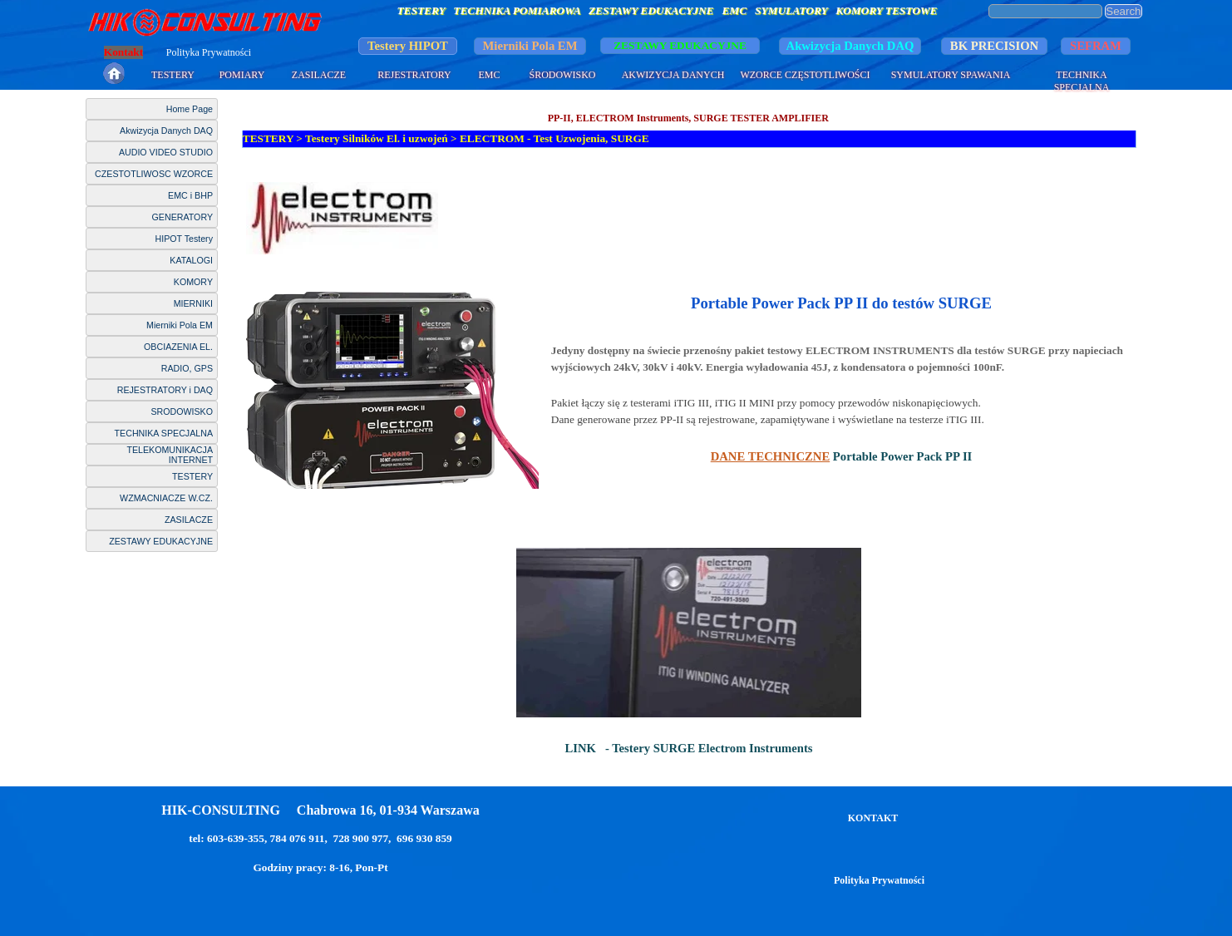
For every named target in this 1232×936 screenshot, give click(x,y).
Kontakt (123, 52)
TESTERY (173, 75)
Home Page (189, 109)
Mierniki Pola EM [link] (530, 45)
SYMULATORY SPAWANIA (951, 75)
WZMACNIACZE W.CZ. (166, 498)
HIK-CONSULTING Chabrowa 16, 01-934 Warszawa (320, 810)
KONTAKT (873, 818)
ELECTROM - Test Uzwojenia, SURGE (554, 138)
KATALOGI (191, 260)
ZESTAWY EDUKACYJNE (161, 541)
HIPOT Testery (184, 239)
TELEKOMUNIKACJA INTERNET (169, 455)
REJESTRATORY (414, 75)
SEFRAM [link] (1095, 45)
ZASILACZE (319, 75)
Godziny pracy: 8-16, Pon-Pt (320, 867)
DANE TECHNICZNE (770, 456)
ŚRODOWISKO (562, 75)
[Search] (1045, 11)
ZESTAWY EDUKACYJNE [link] (680, 45)
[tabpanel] (689, 218)
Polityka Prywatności (208, 52)
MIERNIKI (193, 303)
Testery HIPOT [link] (407, 45)
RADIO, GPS (187, 368)
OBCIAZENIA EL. (178, 347)
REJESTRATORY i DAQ (165, 390)
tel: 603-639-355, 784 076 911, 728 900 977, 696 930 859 (320, 838)
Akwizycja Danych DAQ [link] (850, 45)
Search (1123, 11)
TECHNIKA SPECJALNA (1082, 81)
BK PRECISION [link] (994, 45)
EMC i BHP (190, 195)
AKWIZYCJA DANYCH (673, 75)
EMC (489, 75)
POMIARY (242, 75)
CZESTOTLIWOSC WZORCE (154, 174)
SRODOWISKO (181, 411)
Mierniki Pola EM (179, 325)
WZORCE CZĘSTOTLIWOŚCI (805, 75)
